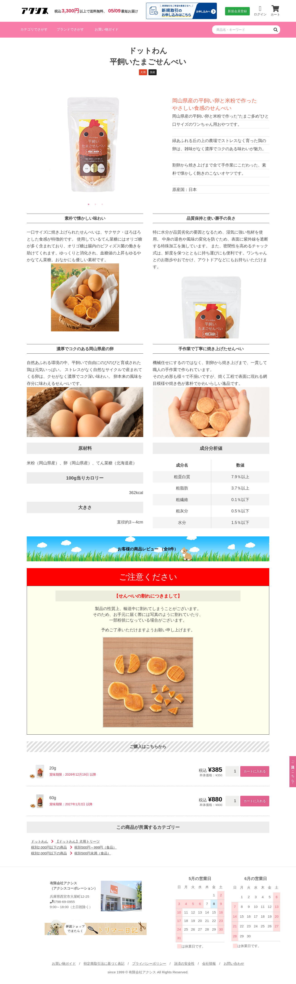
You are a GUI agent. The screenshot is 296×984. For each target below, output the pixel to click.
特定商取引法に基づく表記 (104, 963)
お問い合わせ (234, 963)
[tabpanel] (95, 144)
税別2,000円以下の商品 (49, 847)
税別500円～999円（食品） (95, 847)
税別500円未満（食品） (92, 853)
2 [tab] (95, 204)
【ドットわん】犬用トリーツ (78, 841)
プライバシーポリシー (149, 963)
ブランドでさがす (70, 29)
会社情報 (209, 963)
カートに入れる (255, 771)
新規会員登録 (237, 11)
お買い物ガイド (107, 29)
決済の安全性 (184, 963)
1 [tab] (88, 204)
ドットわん (39, 841)
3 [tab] (102, 204)
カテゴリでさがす (34, 29)
